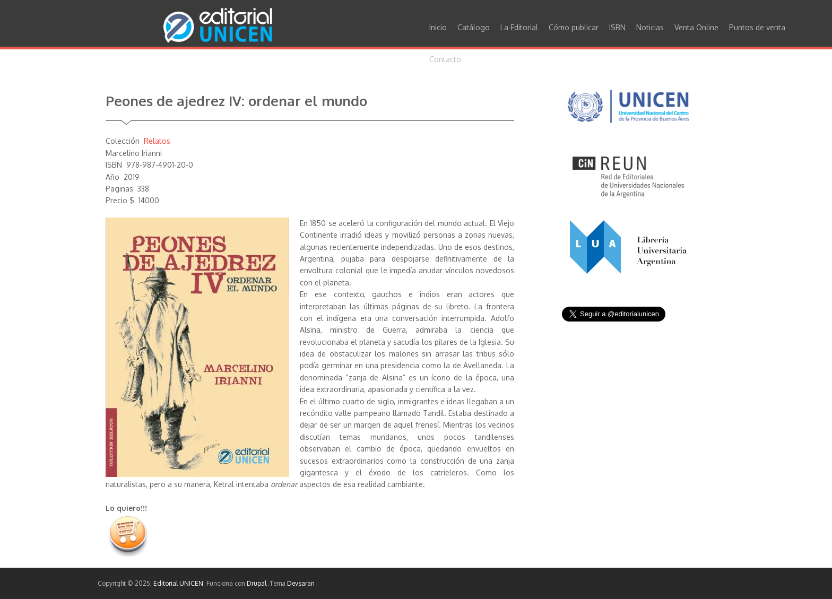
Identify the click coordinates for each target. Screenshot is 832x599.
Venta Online (696, 27)
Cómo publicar (574, 27)
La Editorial (519, 27)
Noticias (650, 27)
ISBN (617, 27)
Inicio (438, 27)
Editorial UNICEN (178, 583)
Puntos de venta (757, 27)
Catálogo (473, 27)
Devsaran (301, 583)
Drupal (257, 583)
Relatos (157, 140)
